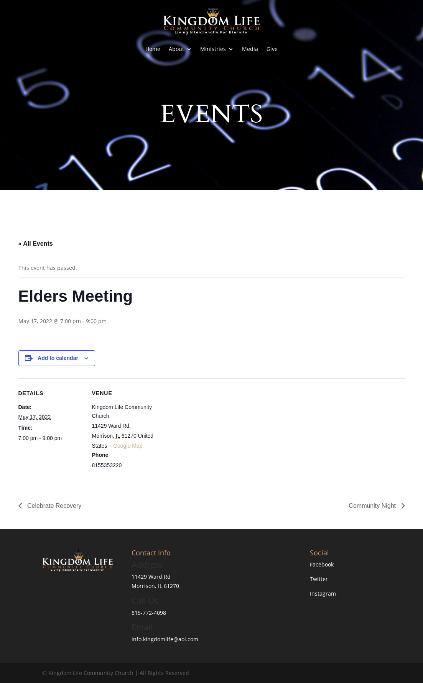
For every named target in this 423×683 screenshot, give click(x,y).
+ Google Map (125, 446)
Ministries (213, 49)
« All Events (35, 243)
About (176, 49)
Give (272, 49)
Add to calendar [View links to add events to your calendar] (58, 358)
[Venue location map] (206, 431)
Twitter (319, 579)
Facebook (322, 564)
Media (250, 49)
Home (152, 49)
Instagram (323, 593)
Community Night (373, 505)
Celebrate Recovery (54, 505)
